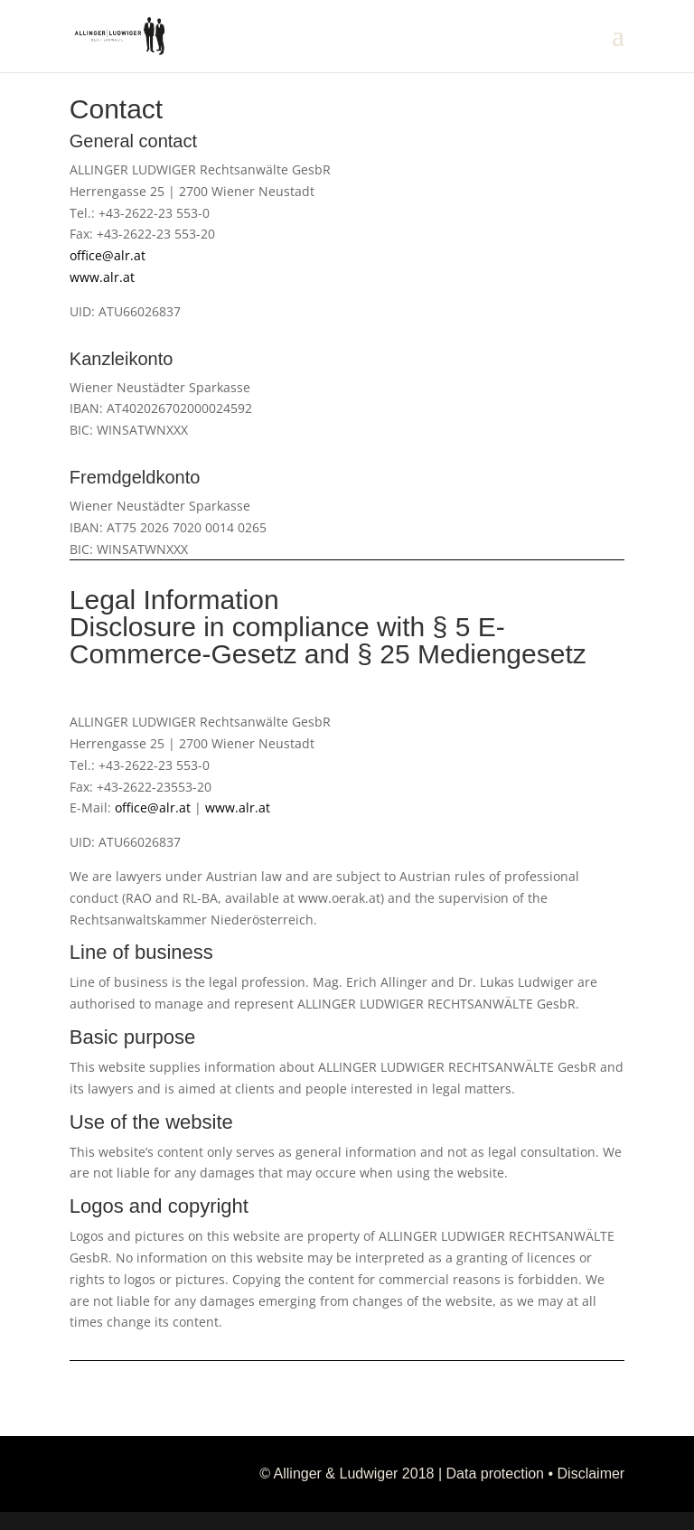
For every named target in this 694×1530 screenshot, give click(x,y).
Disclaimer (591, 1473)
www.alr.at (102, 277)
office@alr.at (107, 255)
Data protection (495, 1473)
